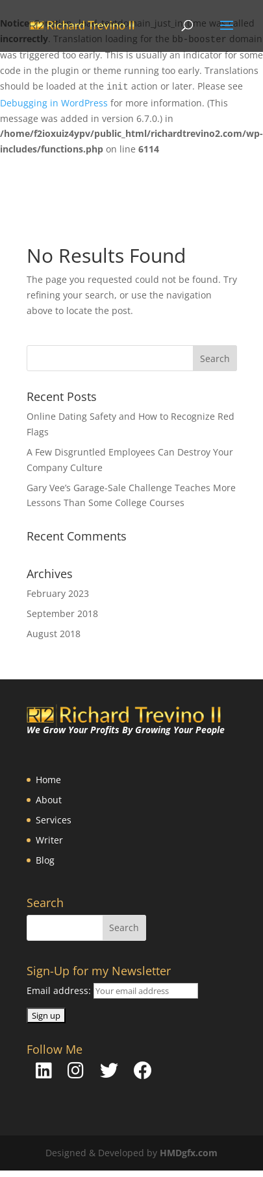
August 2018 (54, 633)
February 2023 (58, 593)
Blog (45, 860)
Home (48, 779)
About (49, 800)
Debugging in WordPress (54, 103)
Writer (49, 840)
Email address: (60, 990)
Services (53, 820)
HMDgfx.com (189, 1153)
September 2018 (62, 613)
